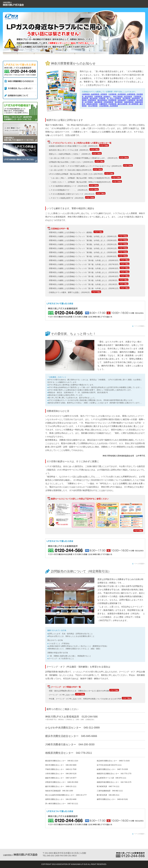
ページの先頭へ (139, 326)
